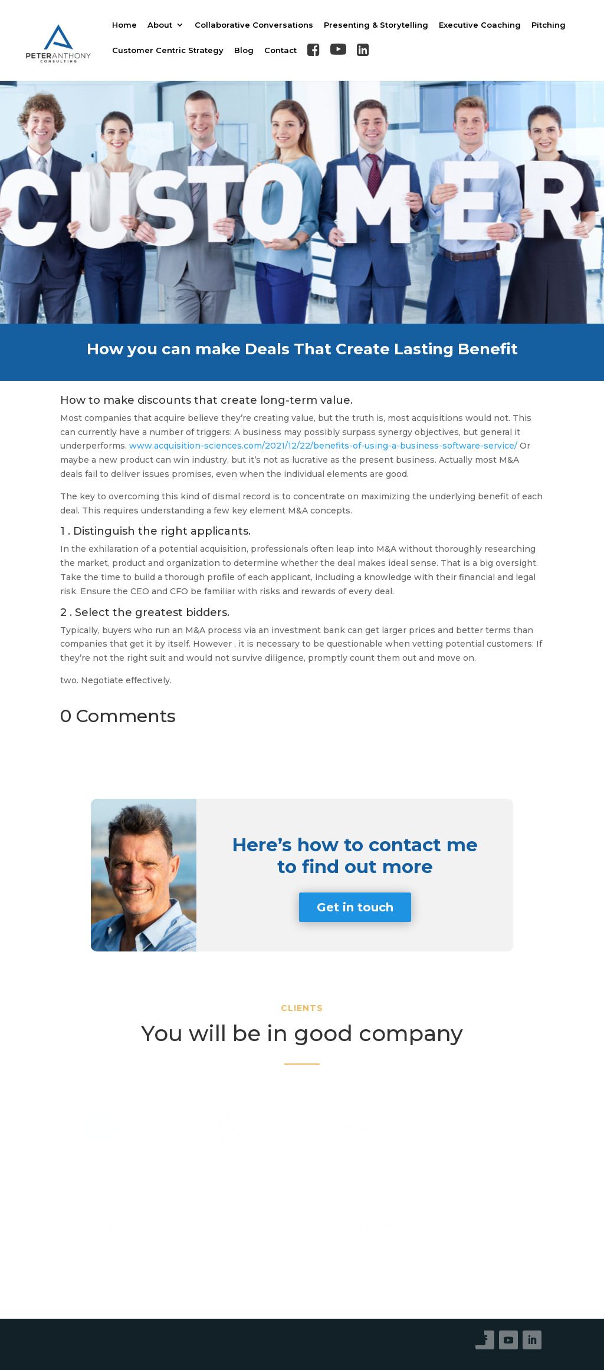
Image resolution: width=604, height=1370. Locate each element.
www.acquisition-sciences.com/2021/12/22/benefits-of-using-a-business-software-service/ (323, 445)
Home (124, 25)
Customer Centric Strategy (168, 50)
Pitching (548, 25)
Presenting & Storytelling (376, 25)
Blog (244, 50)
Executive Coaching (480, 25)
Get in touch (355, 907)
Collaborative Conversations (254, 25)
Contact (280, 50)
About (159, 25)
